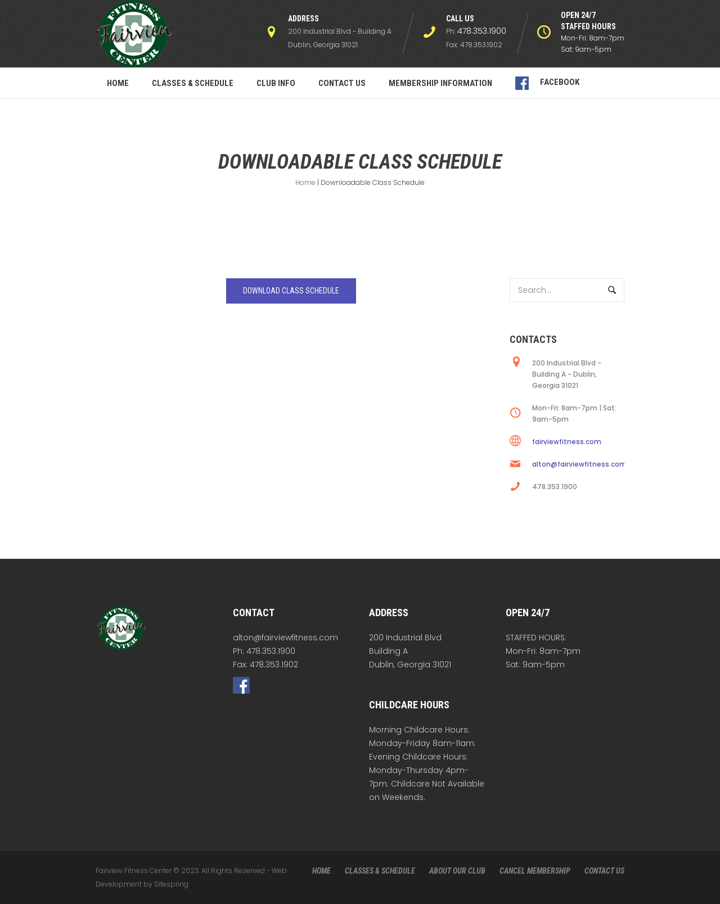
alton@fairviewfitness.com (579, 464)
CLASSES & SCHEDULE (380, 870)
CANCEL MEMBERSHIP (535, 870)
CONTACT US (604, 870)
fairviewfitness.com (566, 441)
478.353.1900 (481, 31)
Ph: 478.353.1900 (264, 651)
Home (305, 182)
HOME (321, 870)
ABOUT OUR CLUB (457, 870)
